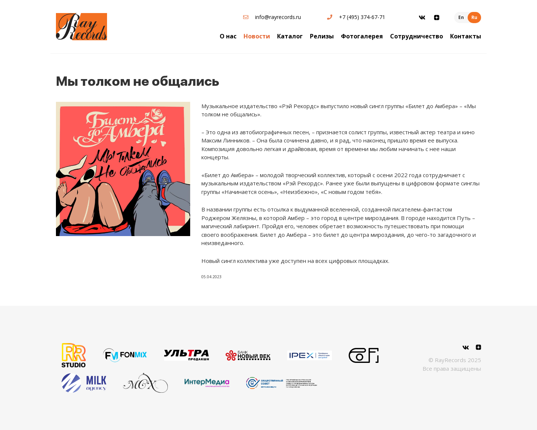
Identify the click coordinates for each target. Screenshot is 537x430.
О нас (228, 36)
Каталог (290, 36)
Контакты (465, 36)
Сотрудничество (416, 36)
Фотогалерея (362, 36)
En (461, 17)
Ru (474, 17)
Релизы (322, 36)
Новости (257, 36)
